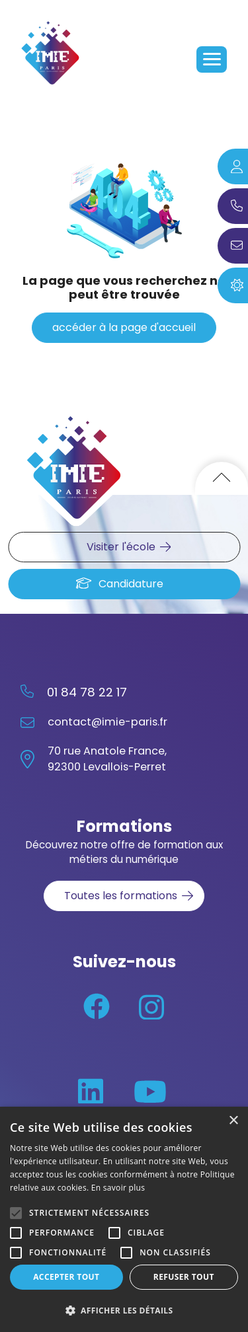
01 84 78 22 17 (87, 692)
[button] (124, 1310)
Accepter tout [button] (66, 1276)
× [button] (233, 1121)
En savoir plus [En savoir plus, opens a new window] (118, 1187)
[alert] (124, 1219)
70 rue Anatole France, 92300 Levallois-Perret (107, 758)
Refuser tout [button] (183, 1276)
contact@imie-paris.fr (107, 721)
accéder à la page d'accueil (124, 327)
